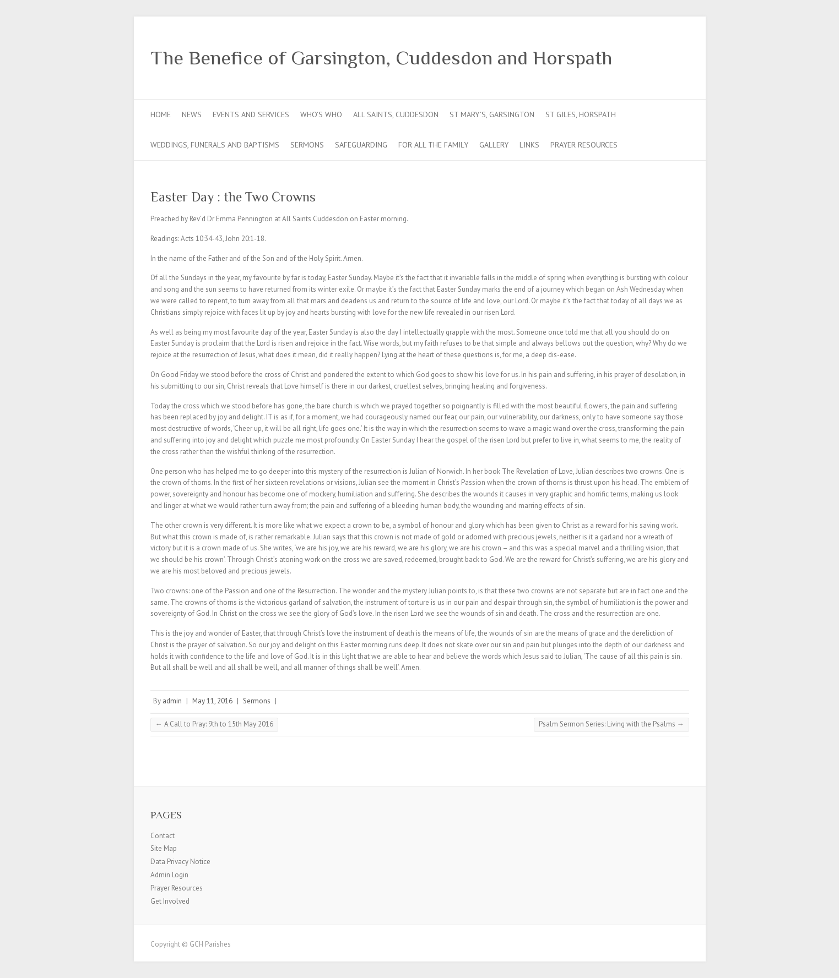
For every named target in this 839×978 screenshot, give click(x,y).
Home (160, 114)
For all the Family (433, 145)
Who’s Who (321, 114)
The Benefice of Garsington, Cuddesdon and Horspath (381, 58)
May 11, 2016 (212, 701)
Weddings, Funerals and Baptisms (214, 145)
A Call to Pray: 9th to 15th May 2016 (214, 724)
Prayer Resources (584, 145)
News (192, 114)
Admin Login (169, 874)
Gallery (493, 145)
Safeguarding (361, 145)
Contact (162, 835)
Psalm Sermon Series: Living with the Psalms (611, 724)
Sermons (307, 145)
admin (172, 701)
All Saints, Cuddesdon (396, 114)
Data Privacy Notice (180, 861)
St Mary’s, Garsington (492, 114)
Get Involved (170, 901)
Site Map (163, 848)
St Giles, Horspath (580, 114)
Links (529, 145)
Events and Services (251, 114)
